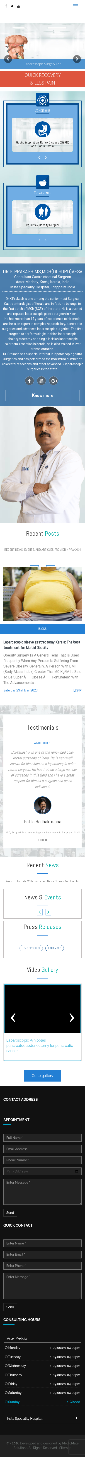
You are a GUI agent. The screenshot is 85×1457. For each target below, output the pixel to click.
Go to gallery (42, 1076)
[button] (6, 57)
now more (42, 395)
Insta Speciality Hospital (24, 1418)
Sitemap (65, 1448)
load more (54, 948)
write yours (42, 743)
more (77, 690)
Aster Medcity (17, 1338)
